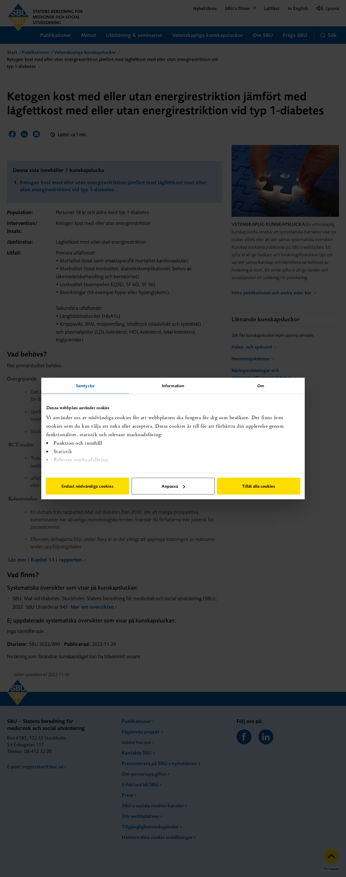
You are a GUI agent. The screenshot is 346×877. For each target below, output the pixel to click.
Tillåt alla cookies (258, 486)
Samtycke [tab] (85, 386)
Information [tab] (173, 386)
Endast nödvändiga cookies (87, 486)
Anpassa (173, 486)
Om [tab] (260, 386)
